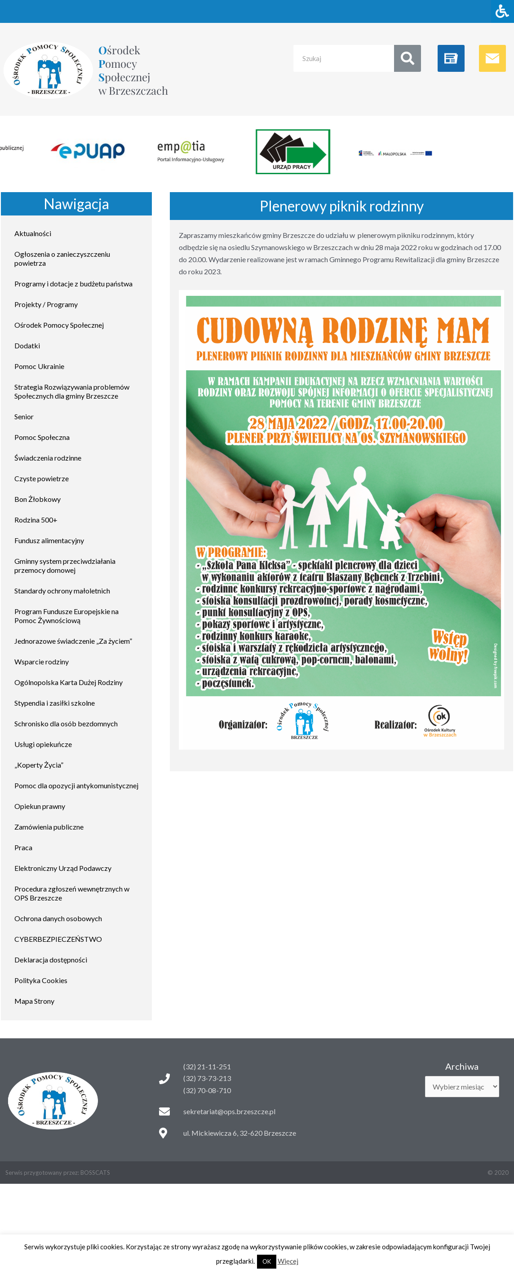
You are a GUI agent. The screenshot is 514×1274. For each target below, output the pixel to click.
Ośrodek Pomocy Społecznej (59, 325)
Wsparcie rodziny (41, 661)
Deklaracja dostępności (50, 959)
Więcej (288, 1261)
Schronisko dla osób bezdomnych (66, 723)
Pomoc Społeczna (42, 437)
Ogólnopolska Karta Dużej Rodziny (68, 682)
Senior (24, 416)
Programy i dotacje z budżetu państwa (73, 283)
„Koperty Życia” (38, 764)
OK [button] (266, 1261)
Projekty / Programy (46, 304)
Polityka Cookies (40, 980)
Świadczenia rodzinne (47, 457)
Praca (23, 847)
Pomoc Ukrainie (39, 366)
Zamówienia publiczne (49, 826)
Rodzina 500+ (36, 519)
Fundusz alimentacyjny (49, 540)
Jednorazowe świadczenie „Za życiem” (73, 641)
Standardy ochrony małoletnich (62, 590)
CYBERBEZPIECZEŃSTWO (58, 939)
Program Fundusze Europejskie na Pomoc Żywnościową (66, 615)
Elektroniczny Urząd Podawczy (62, 868)
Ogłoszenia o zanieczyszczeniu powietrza (62, 258)
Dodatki (27, 345)
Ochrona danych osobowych (58, 918)
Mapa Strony (34, 1001)
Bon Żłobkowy (37, 499)
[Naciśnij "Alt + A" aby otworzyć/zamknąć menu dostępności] (502, 11)
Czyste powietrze (41, 478)
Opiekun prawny (39, 806)
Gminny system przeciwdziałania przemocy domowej (64, 565)
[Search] (407, 58)
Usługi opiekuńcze (43, 744)
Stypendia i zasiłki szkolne (54, 703)
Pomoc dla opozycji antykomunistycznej (76, 785)
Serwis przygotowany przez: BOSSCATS (57, 1172)
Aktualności (32, 233)
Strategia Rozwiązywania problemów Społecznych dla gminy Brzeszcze (71, 391)
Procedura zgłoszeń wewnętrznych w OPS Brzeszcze (71, 893)
